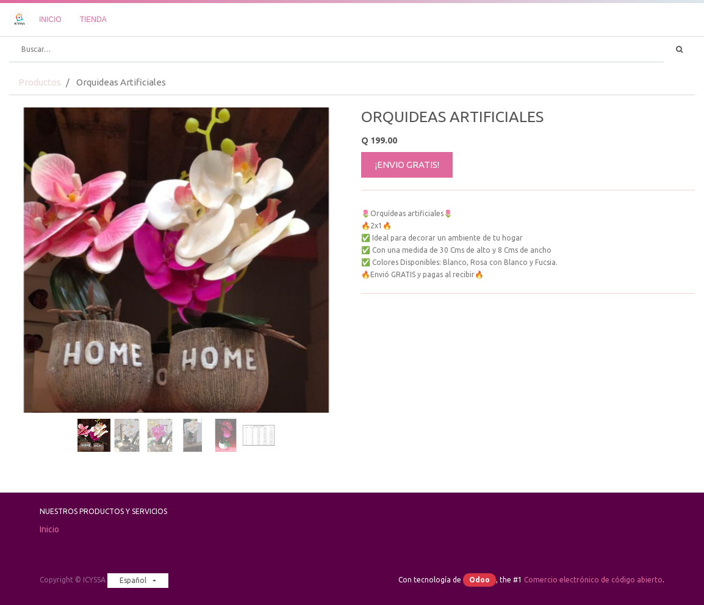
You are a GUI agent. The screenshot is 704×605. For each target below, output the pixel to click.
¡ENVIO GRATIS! (407, 164)
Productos (39, 82)
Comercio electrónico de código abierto (593, 580)
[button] (34, 229)
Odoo (479, 580)
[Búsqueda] (679, 49)
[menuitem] (50, 19)
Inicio (49, 529)
